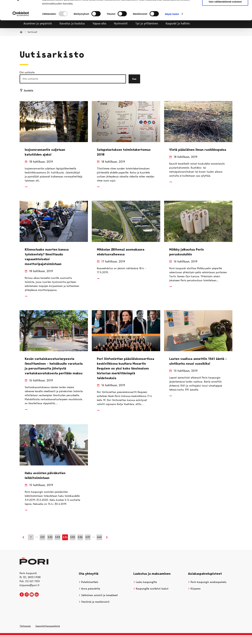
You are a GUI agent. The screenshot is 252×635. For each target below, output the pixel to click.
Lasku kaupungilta (145, 582)
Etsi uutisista (27, 72)
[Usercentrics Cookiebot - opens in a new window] (21, 29)
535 (72, 537)
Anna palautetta (89, 588)
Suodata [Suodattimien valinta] (26, 90)
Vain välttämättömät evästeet (225, 17)
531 (42, 537)
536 (80, 537)
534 (65, 537)
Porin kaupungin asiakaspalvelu (207, 582)
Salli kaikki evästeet (225, 8)
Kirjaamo (194, 588)
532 (50, 537)
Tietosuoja (25, 626)
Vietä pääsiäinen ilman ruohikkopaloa (197, 150)
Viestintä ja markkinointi (94, 601)
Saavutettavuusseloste (47, 626)
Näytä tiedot (172, 29)
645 (99, 537)
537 (88, 537)
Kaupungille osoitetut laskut (150, 588)
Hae (134, 78)
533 (57, 537)
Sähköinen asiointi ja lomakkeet (98, 595)
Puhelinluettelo (88, 582)
